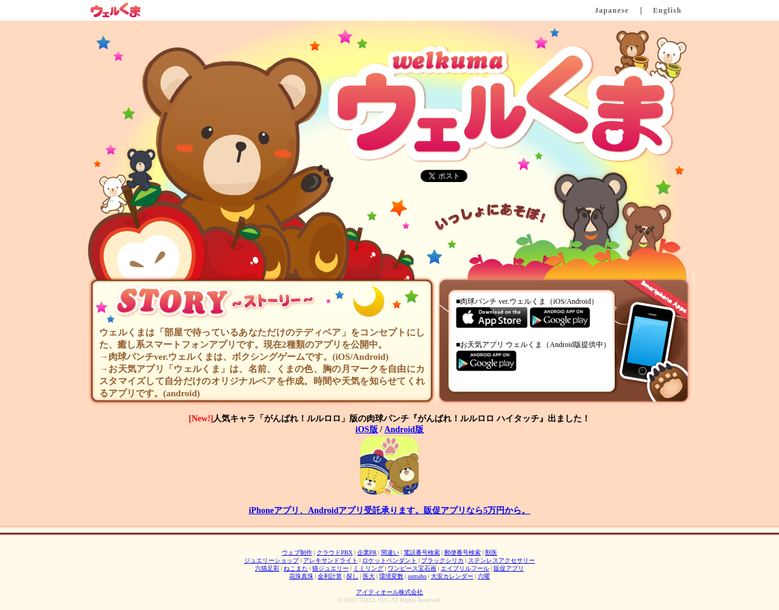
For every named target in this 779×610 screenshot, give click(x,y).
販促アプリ (509, 568)
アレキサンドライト (330, 560)
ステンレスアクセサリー (501, 560)
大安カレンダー (452, 576)
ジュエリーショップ (271, 560)
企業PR (367, 552)
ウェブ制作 (297, 552)
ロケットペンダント (389, 560)
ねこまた (296, 568)
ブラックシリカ (442, 560)
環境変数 (391, 576)
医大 (369, 576)
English (667, 10)
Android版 (404, 429)
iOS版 (366, 429)
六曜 (484, 576)
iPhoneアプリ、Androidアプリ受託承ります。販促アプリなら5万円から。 (390, 510)
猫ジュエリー (330, 568)
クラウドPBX (334, 552)
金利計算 (330, 576)
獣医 (491, 552)
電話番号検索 (421, 552)
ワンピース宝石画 (412, 568)
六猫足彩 (267, 568)
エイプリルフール (465, 568)
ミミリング (368, 568)
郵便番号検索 (462, 552)
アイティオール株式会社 (389, 592)
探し (352, 576)
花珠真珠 (301, 576)
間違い (390, 552)
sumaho (417, 576)
